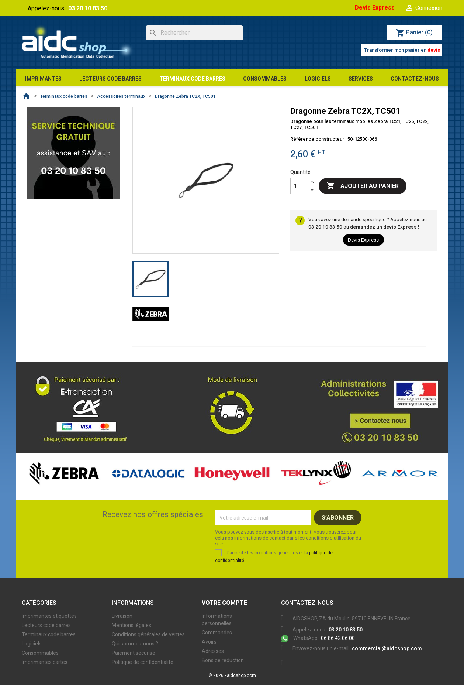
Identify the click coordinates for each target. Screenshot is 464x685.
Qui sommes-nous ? (135, 644)
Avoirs (209, 642)
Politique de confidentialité (142, 662)
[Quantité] (299, 186)
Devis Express (375, 7)
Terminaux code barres (49, 634)
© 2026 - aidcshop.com (232, 675)
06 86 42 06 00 (318, 638)
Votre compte (224, 602)
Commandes (217, 633)
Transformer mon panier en (402, 50)
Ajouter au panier (362, 186)
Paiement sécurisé (133, 653)
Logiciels (32, 644)
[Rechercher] (194, 32)
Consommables (40, 653)
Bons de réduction (223, 660)
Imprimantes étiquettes (49, 616)
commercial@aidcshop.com (387, 648)
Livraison (122, 616)
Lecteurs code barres (46, 625)
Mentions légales (131, 625)
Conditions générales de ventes (148, 634)
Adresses (213, 651)
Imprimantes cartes (44, 662)
